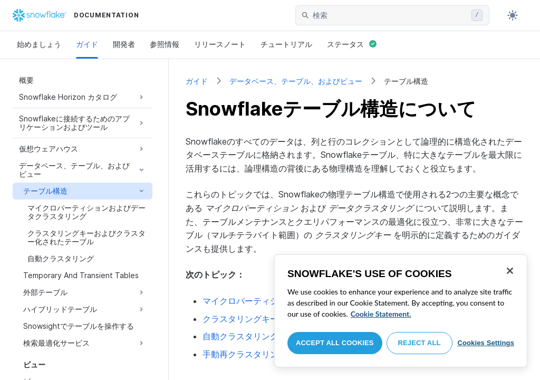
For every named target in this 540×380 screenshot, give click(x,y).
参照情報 (164, 44)
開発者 (124, 44)
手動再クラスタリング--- (264, 354)
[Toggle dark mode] (512, 15)
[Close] (510, 270)
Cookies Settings (485, 343)
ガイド (87, 44)
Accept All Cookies (335, 343)
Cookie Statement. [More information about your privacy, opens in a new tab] (381, 313)
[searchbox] (390, 15)
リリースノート (220, 44)
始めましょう (39, 44)
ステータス (352, 44)
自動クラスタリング (240, 336)
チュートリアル (286, 44)
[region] (400, 310)
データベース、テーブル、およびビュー (295, 81)
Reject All (419, 343)
